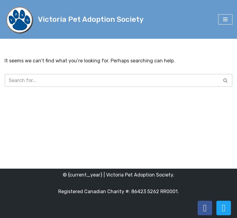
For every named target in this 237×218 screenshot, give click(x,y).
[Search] (112, 80)
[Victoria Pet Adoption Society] (74, 19)
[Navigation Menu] (225, 19)
